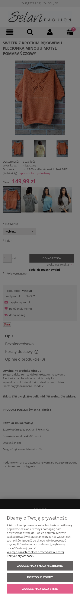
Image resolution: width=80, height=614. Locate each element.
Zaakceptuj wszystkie (40, 588)
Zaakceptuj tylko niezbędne (40, 565)
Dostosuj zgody (40, 577)
